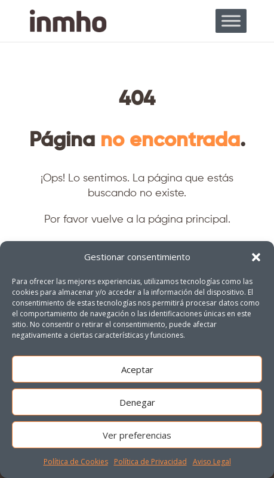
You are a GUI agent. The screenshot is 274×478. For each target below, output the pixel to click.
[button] (256, 257)
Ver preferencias (137, 435)
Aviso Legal (212, 462)
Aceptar (137, 369)
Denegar (137, 402)
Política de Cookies (76, 462)
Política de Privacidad (150, 462)
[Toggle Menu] (231, 20)
